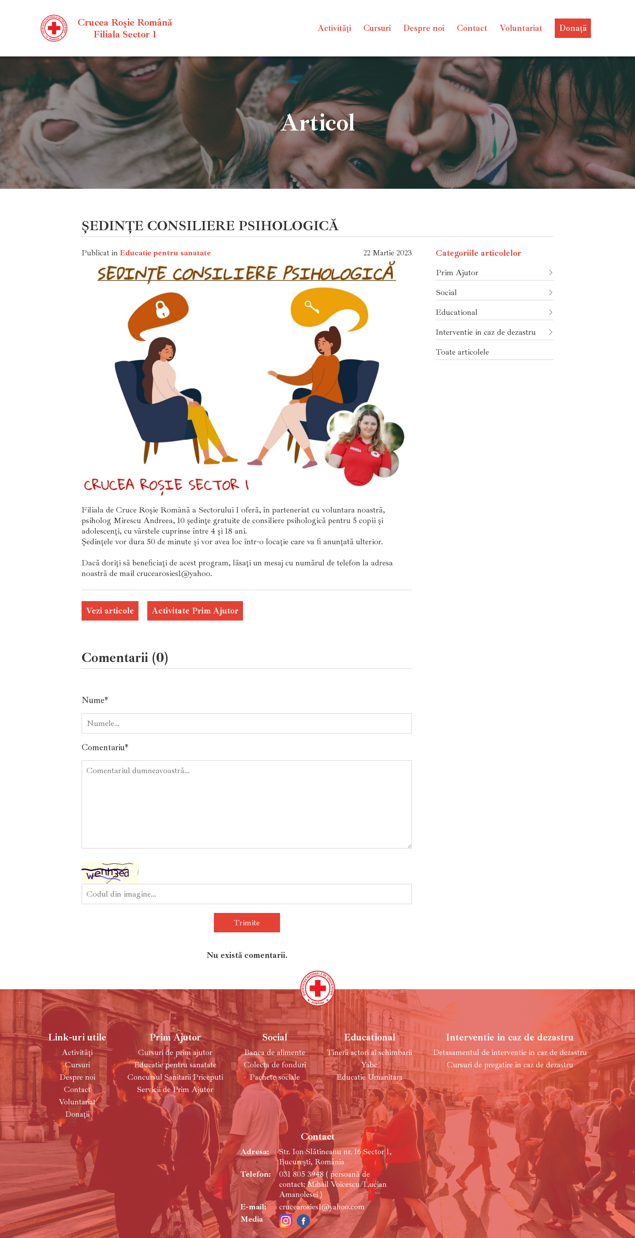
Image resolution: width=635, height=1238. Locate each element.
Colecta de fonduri (275, 1065)
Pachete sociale (275, 1077)
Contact (472, 28)
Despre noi (423, 28)
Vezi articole (110, 611)
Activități (334, 28)
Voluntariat (521, 28)
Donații (572, 28)
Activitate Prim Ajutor (195, 611)
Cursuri (377, 28)
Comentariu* (105, 747)
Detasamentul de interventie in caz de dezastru (510, 1052)
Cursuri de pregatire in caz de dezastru (510, 1065)
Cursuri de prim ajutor (175, 1052)
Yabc (369, 1065)
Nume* (95, 700)
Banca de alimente (274, 1052)
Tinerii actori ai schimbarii (369, 1052)
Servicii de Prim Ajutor (175, 1090)
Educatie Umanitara (369, 1077)
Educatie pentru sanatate (165, 253)
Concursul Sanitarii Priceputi (175, 1077)
